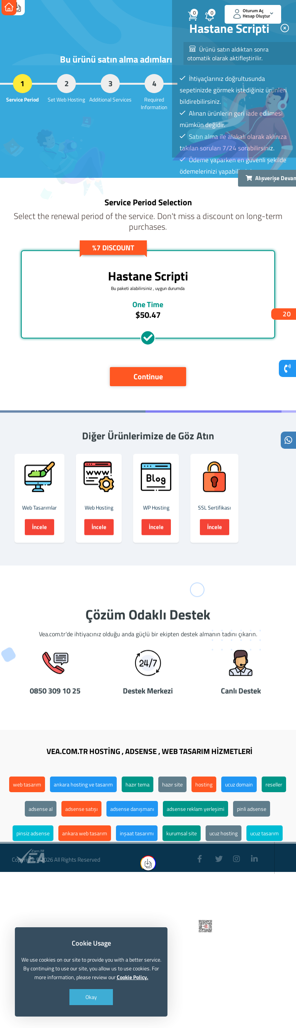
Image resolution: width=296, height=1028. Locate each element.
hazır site (172, 784)
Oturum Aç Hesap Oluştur (253, 13)
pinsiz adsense (33, 833)
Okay (91, 997)
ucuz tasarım (264, 833)
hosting (203, 784)
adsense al (41, 809)
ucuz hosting (223, 833)
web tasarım (27, 784)
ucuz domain (239, 784)
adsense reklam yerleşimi (195, 809)
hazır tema (137, 784)
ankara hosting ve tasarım (83, 784)
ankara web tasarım (84, 833)
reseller (273, 784)
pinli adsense (251, 809)
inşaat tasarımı (137, 833)
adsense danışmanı (132, 809)
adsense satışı (81, 809)
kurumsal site (181, 833)
